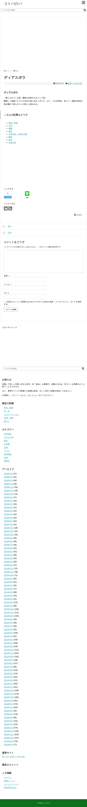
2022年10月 (9, 616)
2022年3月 (8, 640)
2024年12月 (9, 528)
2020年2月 (8, 724)
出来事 (7, 444)
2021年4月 (8, 677)
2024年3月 (8, 558)
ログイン (7, 777)
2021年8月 (8, 663)
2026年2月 (8, 480)
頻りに (7, 421)
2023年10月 (9, 575)
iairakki (79, 215)
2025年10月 (9, 494)
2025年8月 (8, 501)
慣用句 (7, 461)
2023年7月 (8, 585)
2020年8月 (8, 704)
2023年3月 (8, 599)
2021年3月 (8, 680)
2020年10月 (9, 697)
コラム (7, 451)
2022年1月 (8, 646)
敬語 (6, 441)
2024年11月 (9, 531)
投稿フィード (9, 781)
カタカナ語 (77, 83)
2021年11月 (9, 653)
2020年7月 (8, 707)
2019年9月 (8, 741)
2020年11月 (9, 694)
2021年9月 (8, 660)
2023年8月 (8, 582)
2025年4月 (8, 514)
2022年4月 (8, 636)
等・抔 (7, 411)
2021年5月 (8, 674)
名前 (7, 276)
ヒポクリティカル (11, 415)
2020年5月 (8, 714)
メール (8, 284)
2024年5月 (8, 552)
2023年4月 (8, 596)
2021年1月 (8, 687)
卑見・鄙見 (8, 408)
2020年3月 (8, 721)
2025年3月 (8, 518)
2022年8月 (8, 623)
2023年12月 (9, 569)
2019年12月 (9, 731)
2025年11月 (9, 491)
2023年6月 (8, 589)
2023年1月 (8, 606)
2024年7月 (8, 545)
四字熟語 (7, 434)
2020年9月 (8, 701)
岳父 (7, 226)
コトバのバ (13, 3)
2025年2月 (8, 521)
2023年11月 (9, 572)
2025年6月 (8, 508)
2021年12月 (9, 650)
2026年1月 (8, 484)
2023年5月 (8, 592)
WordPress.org (10, 788)
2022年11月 (9, 613)
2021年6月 (8, 670)
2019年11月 (9, 735)
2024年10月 (9, 535)
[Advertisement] (22, 44)
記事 (6, 448)
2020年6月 (8, 711)
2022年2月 (8, 643)
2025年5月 (8, 511)
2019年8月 (8, 745)
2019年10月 (9, 738)
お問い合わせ (32, 395)
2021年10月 (9, 657)
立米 (7, 233)
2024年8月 (8, 541)
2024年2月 (8, 562)
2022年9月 (8, 619)
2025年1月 (8, 525)
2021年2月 (8, 684)
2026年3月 (8, 477)
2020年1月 (8, 728)
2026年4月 (8, 474)
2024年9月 (8, 538)
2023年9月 (8, 579)
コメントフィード (11, 784)
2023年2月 (8, 602)
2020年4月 (8, 718)
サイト (6, 293)
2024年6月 (8, 548)
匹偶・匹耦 (8, 418)
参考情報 (7, 454)
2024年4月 (8, 555)
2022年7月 (8, 626)
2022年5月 (8, 633)
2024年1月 (8, 565)
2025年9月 (8, 497)
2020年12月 (9, 690)
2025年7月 (8, 504)
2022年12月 (9, 609)
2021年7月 (8, 667)
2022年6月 (8, 630)
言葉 (69, 83)
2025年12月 (9, 487)
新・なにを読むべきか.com (13, 757)
